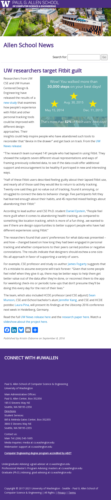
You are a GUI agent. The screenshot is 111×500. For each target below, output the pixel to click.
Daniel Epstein (75, 211)
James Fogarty (77, 264)
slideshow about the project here (25, 322)
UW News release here (36, 317)
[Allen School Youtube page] (7, 374)
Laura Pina (22, 305)
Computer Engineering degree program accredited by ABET (38, 453)
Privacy (62, 492)
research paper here (75, 317)
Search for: (60, 57)
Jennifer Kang (68, 300)
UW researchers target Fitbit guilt (43, 70)
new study (10, 103)
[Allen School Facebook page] (5, 374)
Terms (72, 492)
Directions (10, 411)
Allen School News (28, 45)
